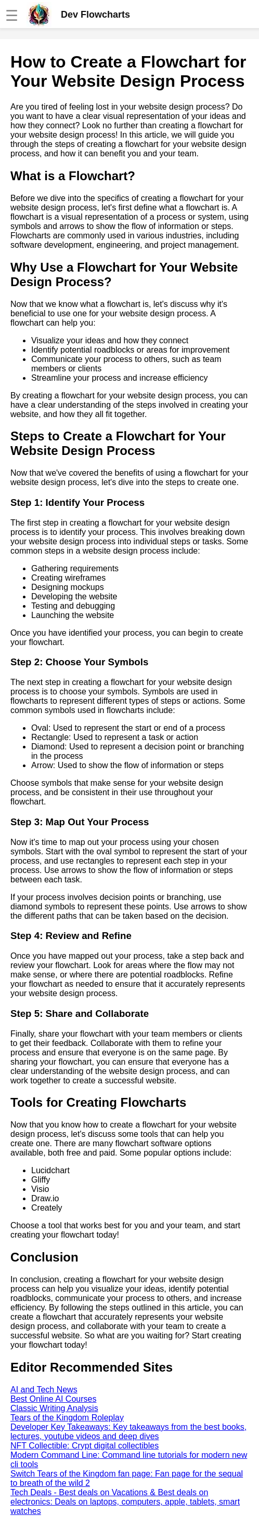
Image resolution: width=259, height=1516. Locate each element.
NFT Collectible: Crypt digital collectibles (84, 1445)
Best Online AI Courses (53, 1398)
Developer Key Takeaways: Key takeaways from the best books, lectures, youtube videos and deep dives (128, 1432)
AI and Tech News (43, 1389)
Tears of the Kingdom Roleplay (67, 1417)
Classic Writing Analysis (54, 1408)
